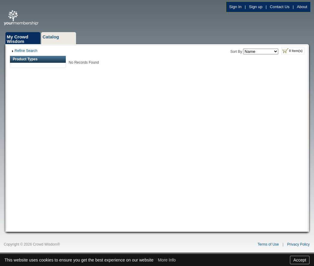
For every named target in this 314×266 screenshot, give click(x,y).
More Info (167, 260)
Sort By (236, 52)
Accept (299, 260)
